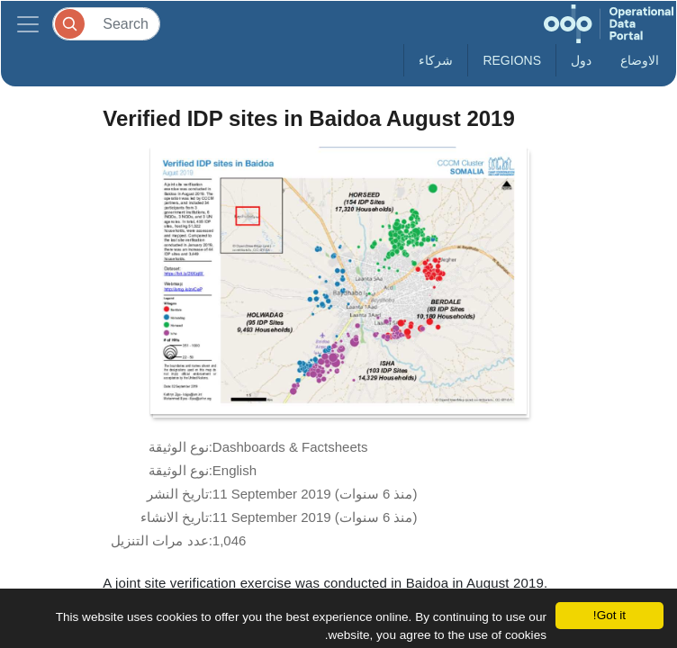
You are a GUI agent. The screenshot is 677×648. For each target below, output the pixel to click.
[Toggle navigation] (28, 24)
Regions (512, 60)
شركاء (436, 60)
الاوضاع (639, 60)
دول (581, 60)
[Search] (106, 23)
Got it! (609, 615)
